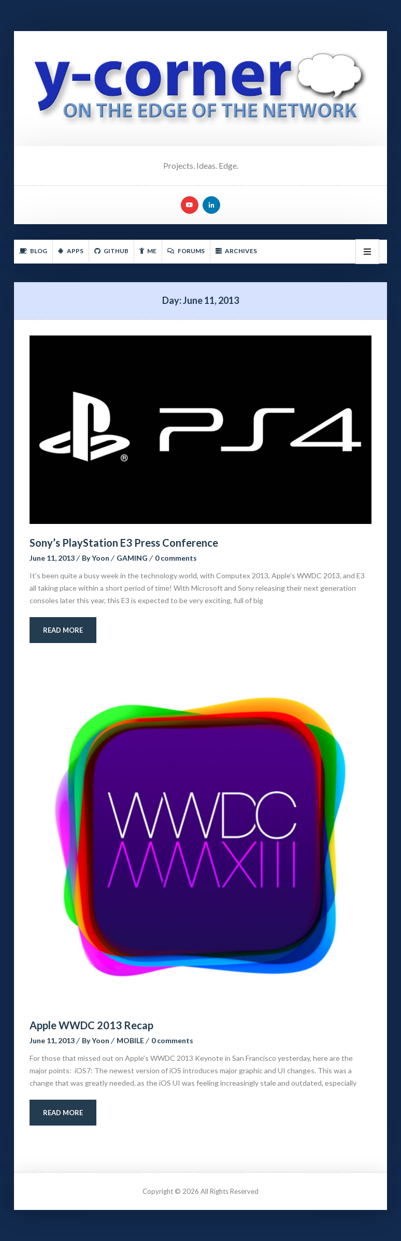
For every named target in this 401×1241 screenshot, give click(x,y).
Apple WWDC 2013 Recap (91, 1025)
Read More (63, 630)
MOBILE (130, 1040)
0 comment (176, 557)
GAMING (132, 557)
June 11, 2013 (52, 557)
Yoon (100, 557)
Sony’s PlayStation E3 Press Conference (124, 542)
